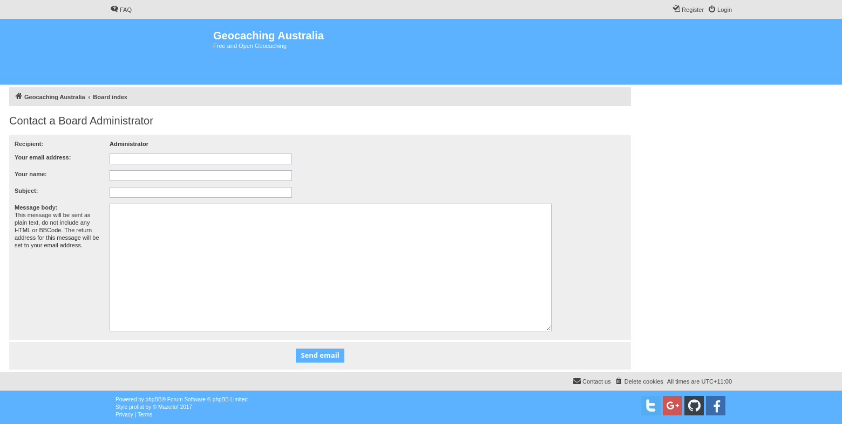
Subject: (26, 190)
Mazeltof (168, 407)
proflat (136, 407)
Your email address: (43, 157)
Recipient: (29, 144)
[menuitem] (121, 9)
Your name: (31, 174)
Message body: (36, 207)
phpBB (154, 399)
